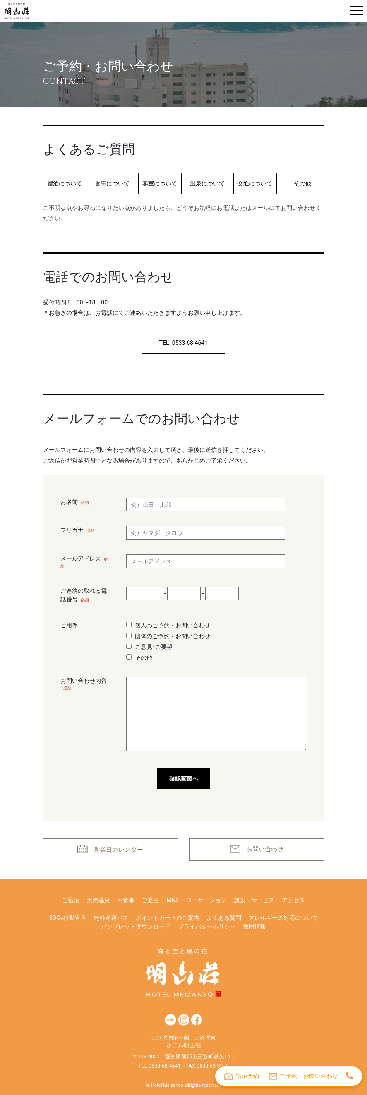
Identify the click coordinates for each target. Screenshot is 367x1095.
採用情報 (254, 926)
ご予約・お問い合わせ (303, 1076)
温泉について (207, 183)
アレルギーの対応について (283, 917)
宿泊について (64, 183)
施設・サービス (254, 900)
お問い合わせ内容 (83, 683)
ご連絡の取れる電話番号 (83, 595)
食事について (112, 183)
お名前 (74, 502)
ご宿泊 (70, 900)
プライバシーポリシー (207, 926)
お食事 (125, 900)
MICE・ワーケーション (196, 900)
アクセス (293, 900)
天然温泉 (98, 900)
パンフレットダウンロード (135, 926)
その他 (302, 183)
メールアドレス (84, 561)
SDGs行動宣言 (67, 917)
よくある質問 (223, 917)
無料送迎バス (111, 917)
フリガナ (77, 530)
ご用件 (69, 625)
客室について (159, 183)
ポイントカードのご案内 (167, 917)
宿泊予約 (241, 1076)
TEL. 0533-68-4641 (183, 343)
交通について (254, 183)
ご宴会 (150, 900)
